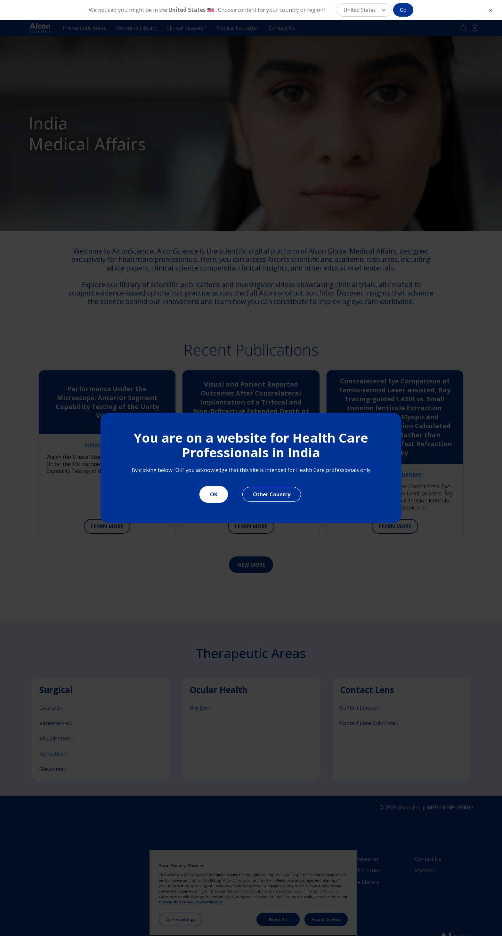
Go (403, 9)
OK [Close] (213, 494)
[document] (251, 468)
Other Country (271, 494)
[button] (364, 10)
